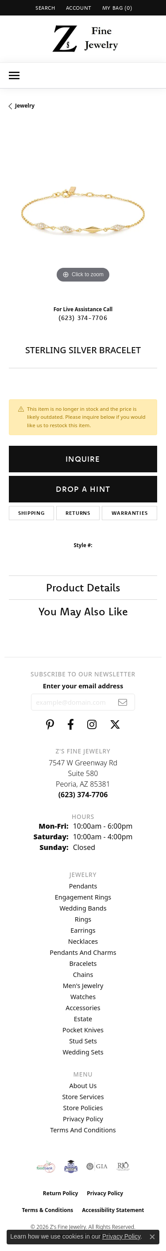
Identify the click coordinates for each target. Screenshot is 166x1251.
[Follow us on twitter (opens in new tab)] (115, 724)
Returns (78, 513)
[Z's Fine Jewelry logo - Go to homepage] (83, 39)
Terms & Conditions (47, 1210)
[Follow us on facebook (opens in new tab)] (70, 724)
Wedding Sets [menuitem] (82, 1052)
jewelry (25, 105)
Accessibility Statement (113, 1210)
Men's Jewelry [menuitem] (83, 985)
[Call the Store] (83, 794)
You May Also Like (83, 611)
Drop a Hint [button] (83, 489)
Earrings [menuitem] (82, 930)
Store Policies (83, 1108)
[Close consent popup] (152, 1236)
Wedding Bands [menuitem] (82, 908)
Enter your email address (83, 685)
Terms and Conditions (83, 1130)
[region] (83, 211)
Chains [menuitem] (83, 974)
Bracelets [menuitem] (83, 963)
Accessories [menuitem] (83, 1008)
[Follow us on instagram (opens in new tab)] (92, 724)
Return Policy (60, 1193)
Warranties (130, 513)
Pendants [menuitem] (83, 886)
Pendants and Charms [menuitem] (83, 952)
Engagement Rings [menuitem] (83, 897)
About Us (83, 1085)
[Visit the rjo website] (123, 1166)
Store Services (83, 1097)
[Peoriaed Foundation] (70, 1166)
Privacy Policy (83, 1119)
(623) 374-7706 (83, 318)
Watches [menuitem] (83, 996)
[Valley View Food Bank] (45, 1166)
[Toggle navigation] (14, 75)
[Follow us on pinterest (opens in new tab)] (50, 724)
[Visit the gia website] (97, 1166)
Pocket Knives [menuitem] (83, 1030)
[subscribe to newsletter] (123, 702)
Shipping (31, 513)
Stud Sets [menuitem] (83, 1041)
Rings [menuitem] (83, 919)
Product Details (83, 587)
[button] (44, 7)
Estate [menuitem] (83, 1019)
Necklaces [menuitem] (83, 941)
